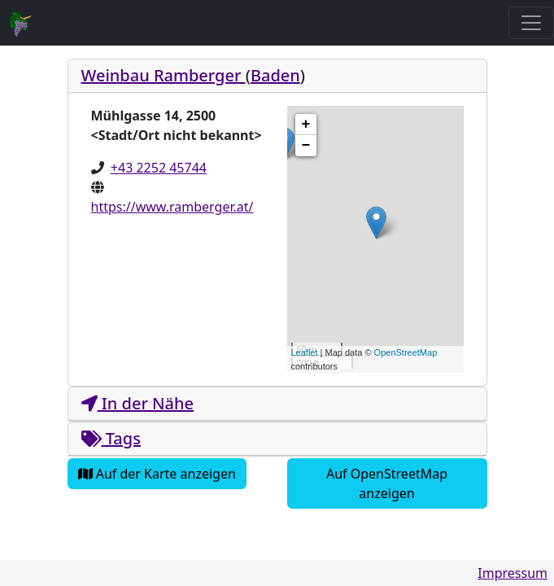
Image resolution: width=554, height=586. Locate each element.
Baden (275, 75)
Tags (111, 438)
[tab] (277, 76)
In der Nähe (137, 403)
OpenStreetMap (406, 352)
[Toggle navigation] (531, 23)
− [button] (306, 145)
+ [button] (306, 124)
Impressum (512, 573)
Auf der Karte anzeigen (157, 474)
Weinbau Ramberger (163, 75)
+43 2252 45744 (159, 168)
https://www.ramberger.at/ (172, 207)
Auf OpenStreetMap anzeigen (386, 483)
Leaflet (304, 352)
